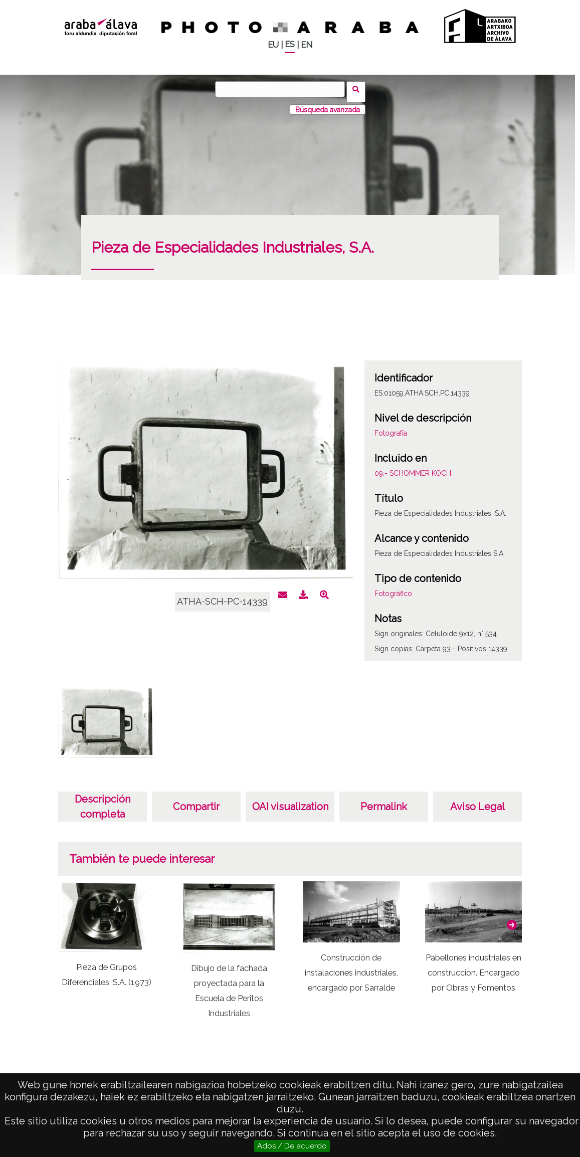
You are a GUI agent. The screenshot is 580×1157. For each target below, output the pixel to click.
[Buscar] (282, 89)
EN (306, 45)
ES (290, 44)
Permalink (383, 802)
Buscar (358, 88)
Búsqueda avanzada (327, 105)
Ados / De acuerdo (292, 1145)
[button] (512, 920)
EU (273, 45)
